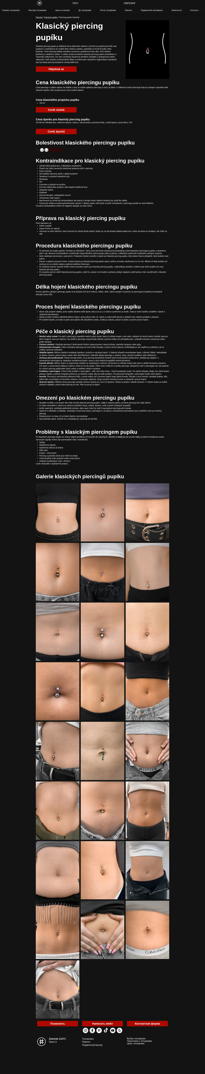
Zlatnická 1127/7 (57, 1039)
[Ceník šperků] (56, 131)
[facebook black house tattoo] (92, 1030)
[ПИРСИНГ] (129, 3)
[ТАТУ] (75, 3)
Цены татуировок (135, 1043)
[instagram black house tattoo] (85, 1030)
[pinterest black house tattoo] (99, 1030)
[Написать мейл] (102, 1023)
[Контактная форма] (147, 1023)
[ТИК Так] (106, 1030)
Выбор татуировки (136, 1038)
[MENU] (39, 3)
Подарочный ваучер (92, 1045)
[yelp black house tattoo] (119, 1030)
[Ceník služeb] (56, 110)
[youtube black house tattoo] (112, 1030)
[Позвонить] (57, 1023)
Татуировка (88, 1039)
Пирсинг (86, 1042)
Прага (53, 1042)
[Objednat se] (56, 69)
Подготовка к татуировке (139, 1041)
